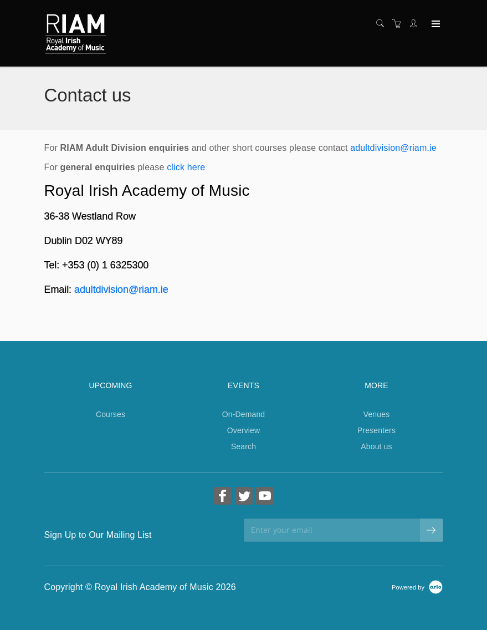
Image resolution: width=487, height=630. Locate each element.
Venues (376, 414)
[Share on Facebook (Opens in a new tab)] (223, 497)
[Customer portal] (416, 24)
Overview (243, 430)
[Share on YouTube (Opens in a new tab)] (265, 497)
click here (186, 167)
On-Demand (243, 414)
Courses (110, 414)
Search (243, 446)
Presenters (376, 430)
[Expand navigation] (434, 24)
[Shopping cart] (399, 23)
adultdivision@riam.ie (393, 148)
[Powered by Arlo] (417, 586)
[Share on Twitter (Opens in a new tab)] (244, 497)
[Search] (383, 23)
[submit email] (431, 530)
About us (376, 446)
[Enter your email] (332, 530)
